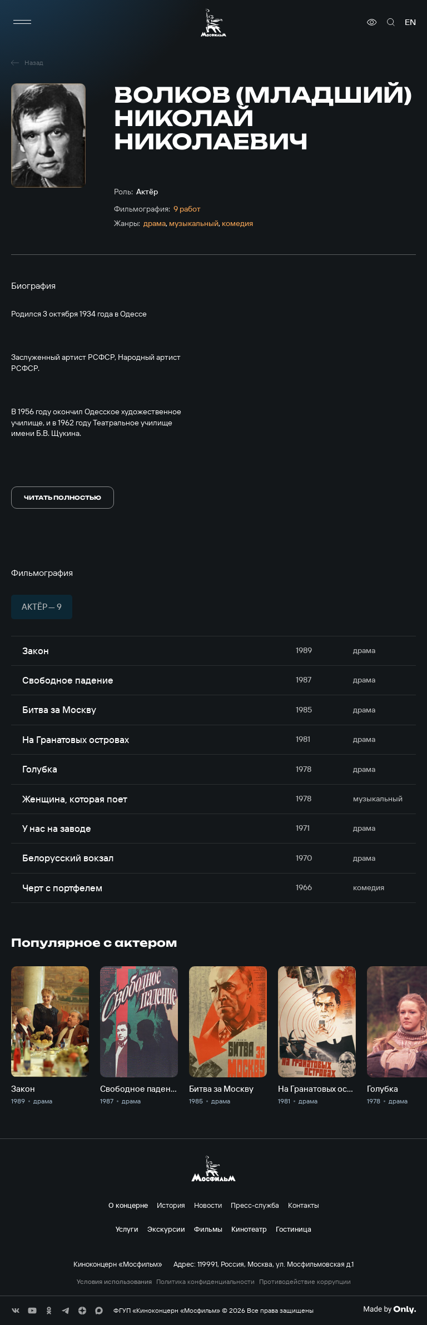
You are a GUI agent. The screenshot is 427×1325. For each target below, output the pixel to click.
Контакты (303, 1205)
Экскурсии (166, 1228)
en (410, 22)
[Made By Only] (389, 1309)
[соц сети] (15, 1310)
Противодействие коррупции (305, 1282)
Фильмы (208, 1228)
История (171, 1205)
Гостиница (293, 1228)
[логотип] (213, 22)
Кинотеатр (249, 1228)
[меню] (22, 22)
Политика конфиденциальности (205, 1282)
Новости (208, 1205)
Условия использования (114, 1282)
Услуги (127, 1228)
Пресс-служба (255, 1205)
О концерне (128, 1205)
